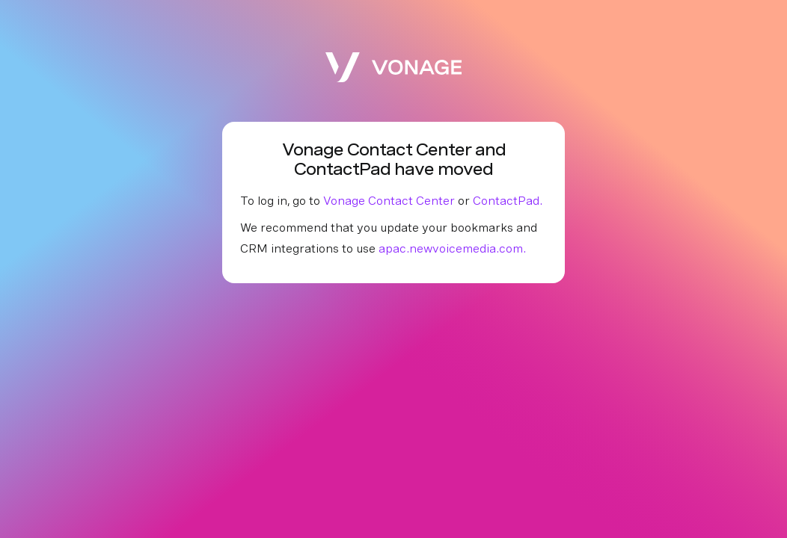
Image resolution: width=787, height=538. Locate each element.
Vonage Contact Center (389, 201)
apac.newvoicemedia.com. (452, 248)
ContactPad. (507, 201)
